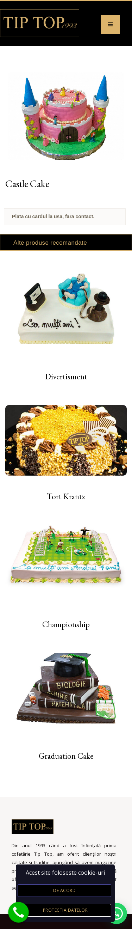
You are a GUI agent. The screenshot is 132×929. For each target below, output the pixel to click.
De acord (64, 890)
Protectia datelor (65, 910)
